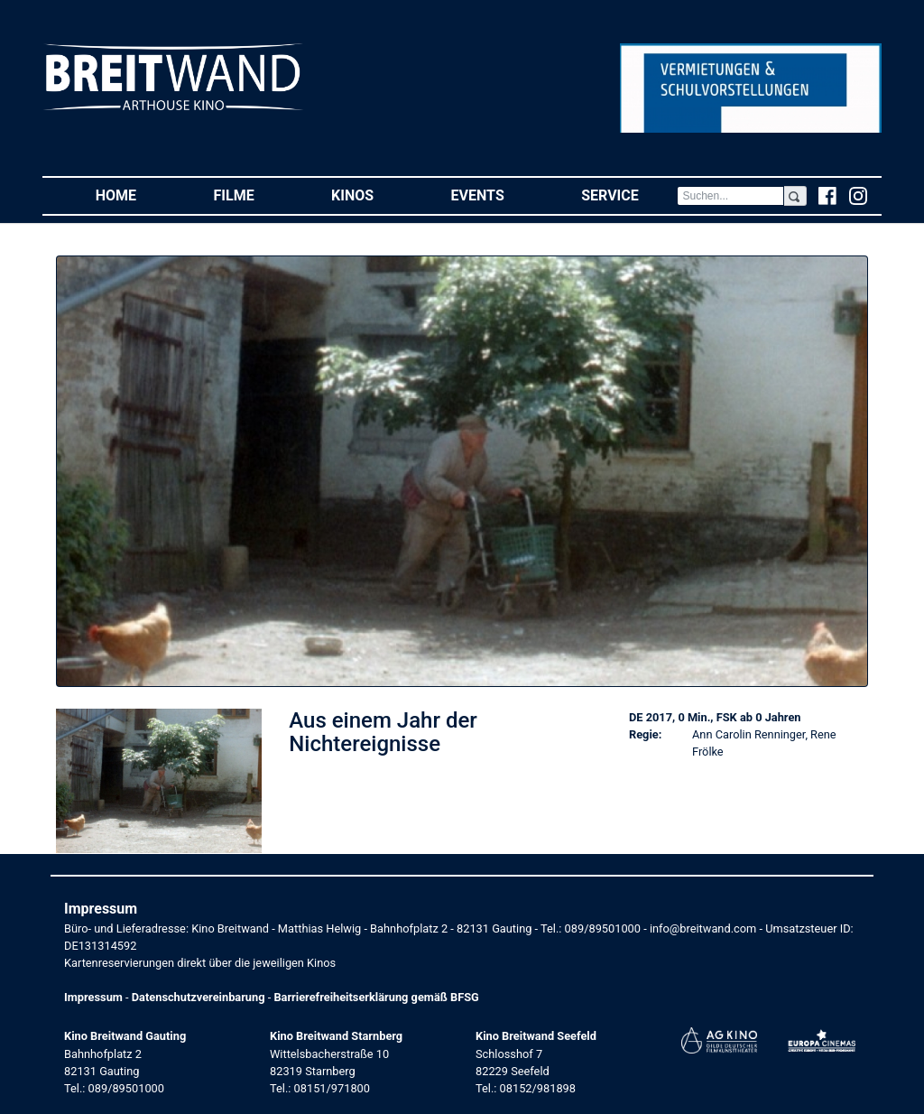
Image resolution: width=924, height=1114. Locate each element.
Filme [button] (253, 194)
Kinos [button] (371, 194)
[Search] (730, 196)
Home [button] (135, 194)
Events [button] (497, 194)
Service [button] (629, 194)
